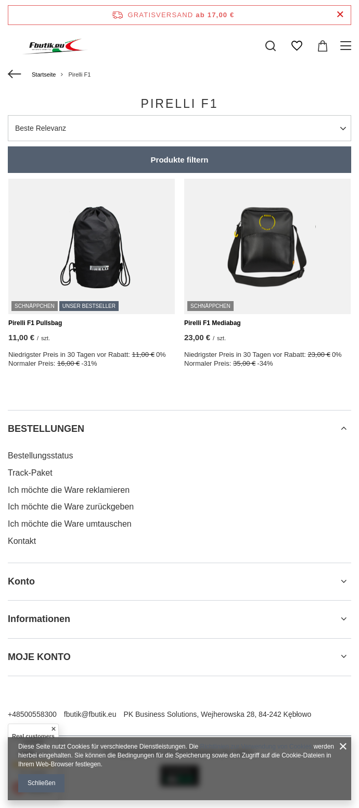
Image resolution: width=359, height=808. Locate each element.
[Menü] (347, 45)
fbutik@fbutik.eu (90, 714)
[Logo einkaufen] (50, 45)
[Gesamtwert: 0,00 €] (323, 45)
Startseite (44, 74)
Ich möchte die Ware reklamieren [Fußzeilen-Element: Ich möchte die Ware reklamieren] (69, 490)
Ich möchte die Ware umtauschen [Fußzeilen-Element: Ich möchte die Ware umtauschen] (70, 523)
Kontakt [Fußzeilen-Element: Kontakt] (22, 541)
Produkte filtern (180, 159)
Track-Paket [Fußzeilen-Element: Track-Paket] (30, 472)
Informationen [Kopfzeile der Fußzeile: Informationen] (39, 619)
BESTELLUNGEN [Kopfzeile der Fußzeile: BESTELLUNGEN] (46, 429)
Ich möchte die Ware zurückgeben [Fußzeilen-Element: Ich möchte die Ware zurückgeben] (71, 506)
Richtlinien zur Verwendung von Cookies (256, 746)
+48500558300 (32, 714)
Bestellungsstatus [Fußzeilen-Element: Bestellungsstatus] (40, 455)
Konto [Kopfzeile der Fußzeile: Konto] (21, 581)
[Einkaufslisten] (297, 45)
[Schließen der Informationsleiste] (340, 15)
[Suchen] (271, 45)
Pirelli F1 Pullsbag (35, 323)
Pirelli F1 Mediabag (212, 323)
